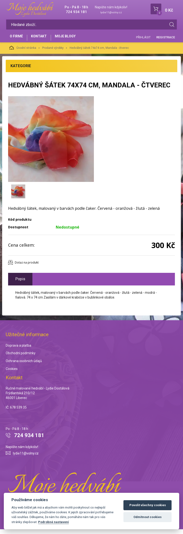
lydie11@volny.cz (111, 12)
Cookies (12, 374)
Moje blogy (71, 40)
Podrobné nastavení (53, 522)
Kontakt (43, 40)
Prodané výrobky (53, 53)
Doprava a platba (18, 350)
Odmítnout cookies (147, 517)
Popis (20, 283)
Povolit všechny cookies (147, 505)
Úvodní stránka (22, 52)
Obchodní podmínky (21, 358)
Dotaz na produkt (27, 267)
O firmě (17, 40)
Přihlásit (143, 39)
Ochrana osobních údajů (24, 366)
